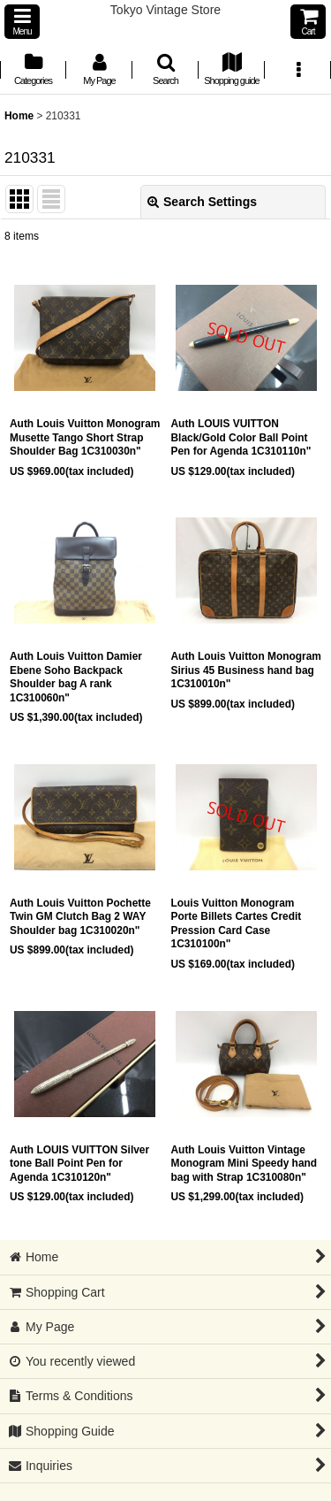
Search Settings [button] (202, 202)
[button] (22, 21)
